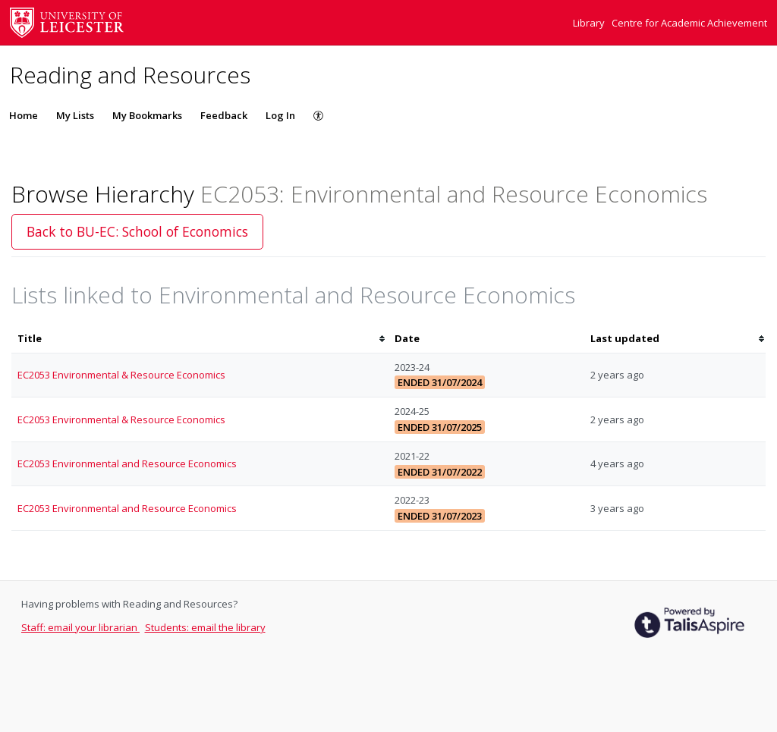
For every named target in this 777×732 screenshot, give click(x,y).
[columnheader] (199, 339)
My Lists (75, 115)
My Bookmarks (147, 115)
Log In (280, 115)
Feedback (223, 115)
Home (23, 115)
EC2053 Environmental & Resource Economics (121, 375)
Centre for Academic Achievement (689, 23)
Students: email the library (205, 627)
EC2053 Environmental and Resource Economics (127, 463)
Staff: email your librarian (80, 627)
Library (590, 23)
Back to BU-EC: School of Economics (137, 231)
